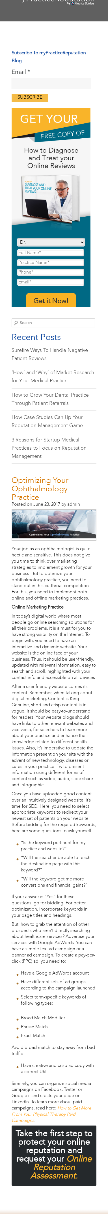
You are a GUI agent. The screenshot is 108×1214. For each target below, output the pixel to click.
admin (73, 504)
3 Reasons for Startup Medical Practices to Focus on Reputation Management (49, 449)
